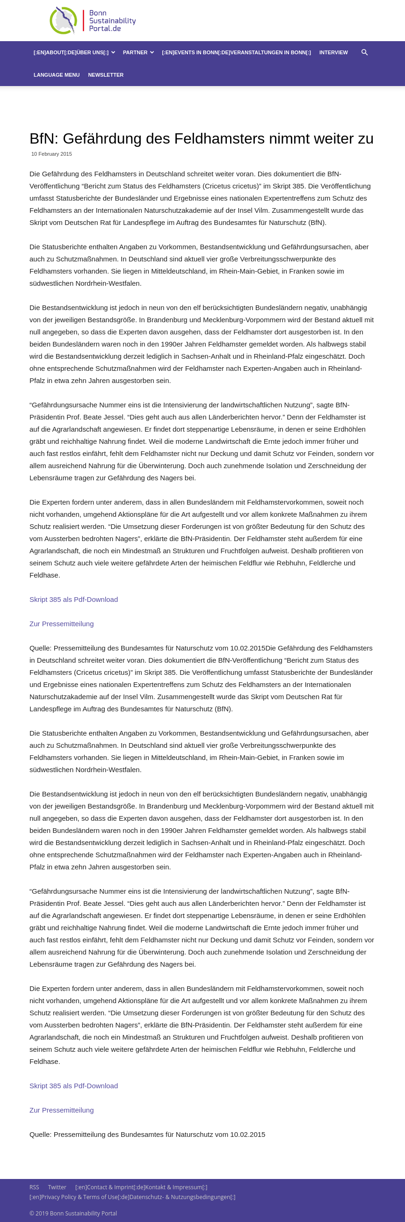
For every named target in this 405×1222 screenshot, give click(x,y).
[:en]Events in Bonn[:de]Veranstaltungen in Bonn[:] (236, 52)
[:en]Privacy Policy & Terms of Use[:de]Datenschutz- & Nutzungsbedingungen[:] (132, 1197)
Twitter (57, 1187)
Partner (138, 52)
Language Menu (57, 75)
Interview (333, 52)
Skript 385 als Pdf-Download (73, 599)
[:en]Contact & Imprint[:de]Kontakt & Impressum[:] (141, 1187)
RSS (34, 1187)
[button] (364, 52)
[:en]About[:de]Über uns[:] (75, 52)
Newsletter (105, 75)
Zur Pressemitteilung (61, 624)
